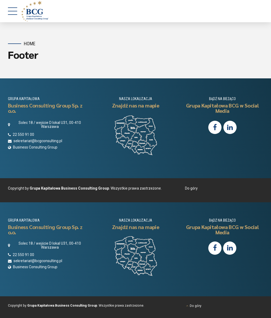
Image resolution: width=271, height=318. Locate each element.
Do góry (191, 188)
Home (29, 43)
